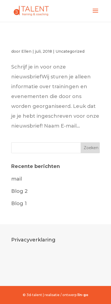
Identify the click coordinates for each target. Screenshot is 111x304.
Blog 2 (19, 191)
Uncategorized (70, 51)
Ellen (26, 51)
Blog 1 (19, 203)
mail (16, 42)
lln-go (82, 295)
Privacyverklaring (33, 240)
